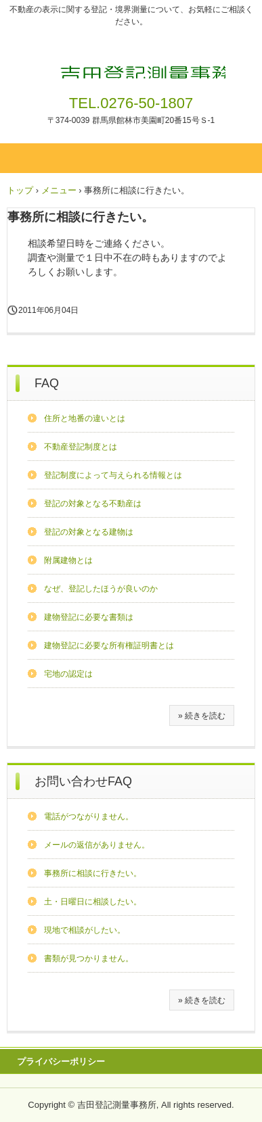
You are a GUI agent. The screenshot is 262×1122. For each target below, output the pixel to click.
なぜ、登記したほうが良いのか (101, 588)
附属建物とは (68, 560)
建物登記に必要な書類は (88, 617)
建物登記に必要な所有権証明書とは (109, 645)
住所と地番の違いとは (84, 418)
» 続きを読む (201, 716)
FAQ (47, 383)
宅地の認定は (68, 674)
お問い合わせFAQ (83, 781)
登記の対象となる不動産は (92, 503)
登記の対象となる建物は (88, 532)
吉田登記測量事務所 (131, 59)
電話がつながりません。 (88, 816)
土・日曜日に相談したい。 (92, 901)
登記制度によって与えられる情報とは (113, 475)
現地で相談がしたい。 (84, 930)
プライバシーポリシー (61, 1061)
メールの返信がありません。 (97, 845)
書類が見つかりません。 (88, 958)
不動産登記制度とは (80, 447)
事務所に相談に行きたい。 (92, 873)
